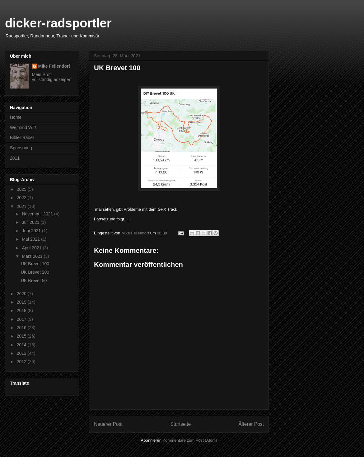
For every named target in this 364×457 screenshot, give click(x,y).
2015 (22, 336)
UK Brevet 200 (35, 272)
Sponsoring (21, 147)
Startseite (180, 424)
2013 (22, 353)
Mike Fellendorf (54, 66)
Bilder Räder (22, 137)
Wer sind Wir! (23, 127)
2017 (22, 319)
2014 (22, 344)
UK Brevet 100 (35, 263)
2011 (15, 158)
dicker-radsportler (58, 23)
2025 (22, 189)
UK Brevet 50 (34, 280)
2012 (22, 361)
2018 (22, 310)
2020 (22, 293)
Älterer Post (251, 424)
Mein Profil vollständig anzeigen (52, 77)
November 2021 (38, 213)
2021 (22, 206)
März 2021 (33, 256)
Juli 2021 (31, 222)
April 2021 (32, 247)
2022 (22, 197)
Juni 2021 (32, 230)
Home (15, 117)
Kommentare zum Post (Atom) (190, 440)
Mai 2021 (31, 239)
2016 (22, 327)
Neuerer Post (108, 424)
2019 (22, 302)
